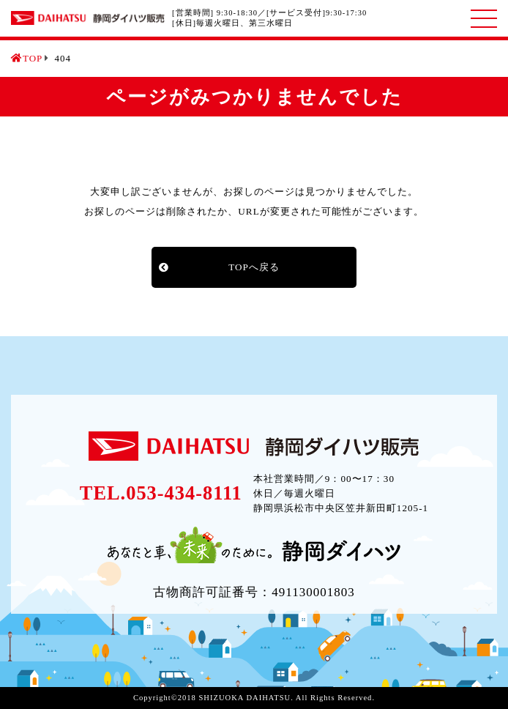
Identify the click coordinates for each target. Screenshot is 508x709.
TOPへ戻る (254, 266)
